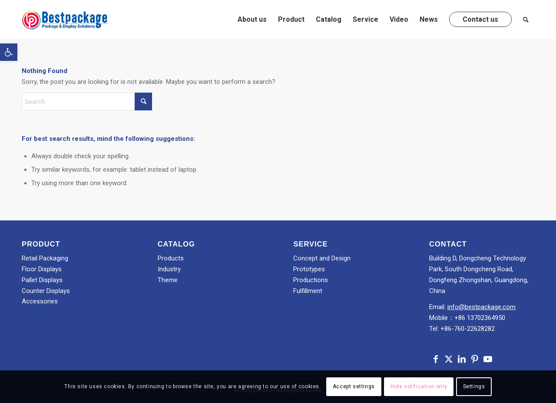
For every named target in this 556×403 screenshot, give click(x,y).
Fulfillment (307, 291)
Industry (169, 269)
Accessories (40, 301)
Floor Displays (42, 269)
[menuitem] (252, 19)
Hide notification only (419, 386)
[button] (8, 52)
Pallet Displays (42, 280)
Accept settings (354, 386)
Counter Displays (46, 291)
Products (171, 258)
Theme (168, 280)
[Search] (525, 19)
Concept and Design (322, 258)
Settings (474, 386)
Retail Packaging (45, 258)
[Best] (65, 19)
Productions (310, 280)
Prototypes (309, 269)
